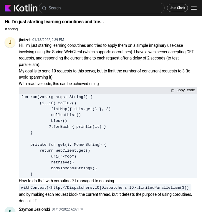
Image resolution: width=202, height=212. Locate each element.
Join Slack (177, 8)
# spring (11, 29)
